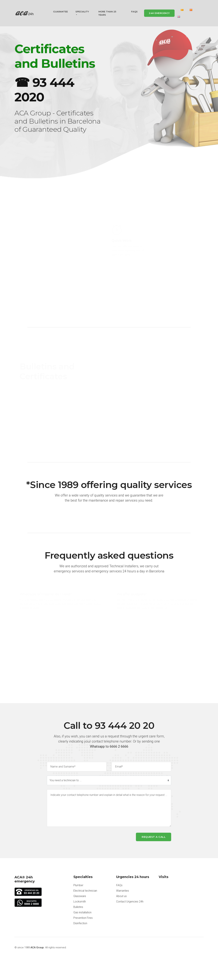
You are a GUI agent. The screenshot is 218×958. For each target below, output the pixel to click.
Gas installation (82, 912)
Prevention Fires (83, 917)
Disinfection (80, 923)
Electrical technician (85, 890)
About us (121, 896)
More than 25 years (107, 13)
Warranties (122, 890)
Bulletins (78, 907)
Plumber (78, 885)
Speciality (82, 12)
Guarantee (60, 12)
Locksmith (79, 901)
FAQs (134, 12)
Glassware (79, 896)
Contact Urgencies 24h (129, 901)
